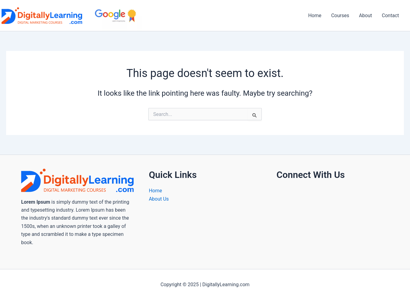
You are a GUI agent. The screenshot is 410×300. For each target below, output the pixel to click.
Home (314, 15)
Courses (340, 15)
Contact (390, 15)
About (365, 15)
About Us (159, 199)
